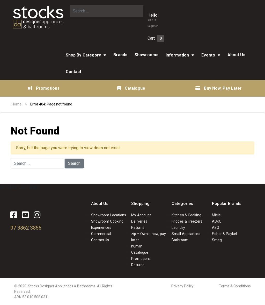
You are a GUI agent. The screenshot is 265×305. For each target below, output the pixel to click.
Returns (137, 227)
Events (208, 55)
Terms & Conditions (235, 286)
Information (177, 55)
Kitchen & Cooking (186, 215)
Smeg (217, 240)
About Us (236, 54)
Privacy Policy (182, 286)
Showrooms (146, 54)
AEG (215, 227)
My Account (141, 215)
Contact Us (100, 240)
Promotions (44, 88)
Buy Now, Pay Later (218, 88)
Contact (74, 71)
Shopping (140, 203)
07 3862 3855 (25, 228)
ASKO (217, 221)
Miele (216, 215)
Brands (120, 54)
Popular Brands (226, 203)
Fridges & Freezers (187, 221)
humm (136, 246)
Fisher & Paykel (224, 234)
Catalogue (131, 88)
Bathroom (180, 240)
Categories (182, 203)
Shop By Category (83, 55)
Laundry (178, 227)
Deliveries (139, 221)
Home (16, 104)
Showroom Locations (108, 215)
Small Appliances (186, 234)
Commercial (101, 234)
